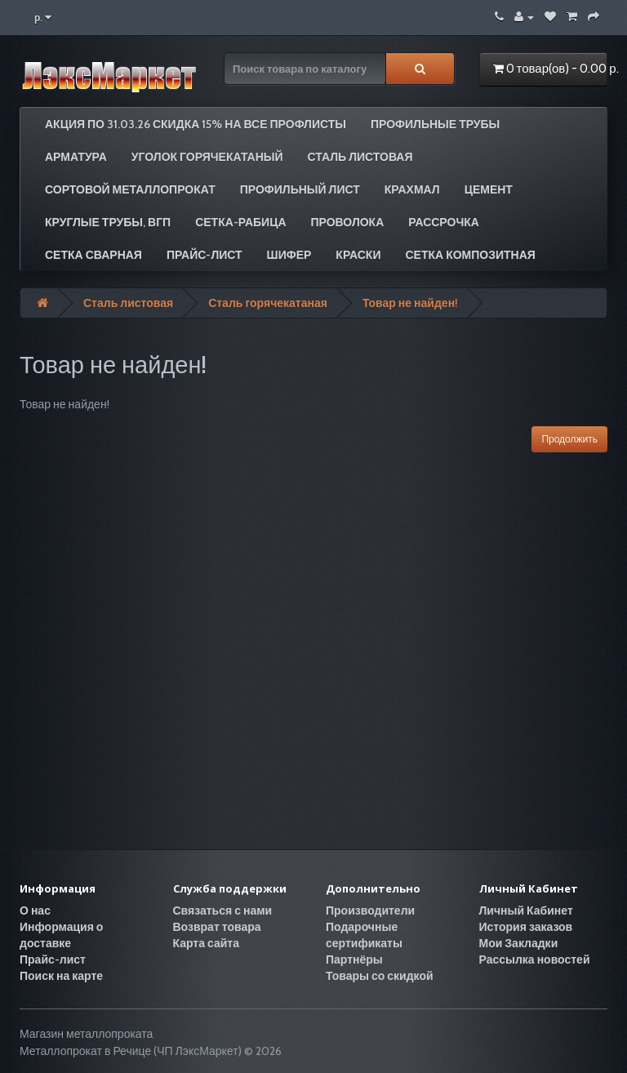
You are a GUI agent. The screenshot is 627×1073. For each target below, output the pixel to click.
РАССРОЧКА (443, 222)
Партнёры (354, 959)
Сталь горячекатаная (267, 303)
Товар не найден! (410, 303)
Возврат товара (217, 926)
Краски (358, 254)
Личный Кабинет (526, 910)
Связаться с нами (223, 910)
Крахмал (412, 189)
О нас (35, 910)
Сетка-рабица (240, 222)
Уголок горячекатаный (207, 156)
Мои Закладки (518, 943)
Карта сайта (206, 943)
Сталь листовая (360, 156)
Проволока (348, 222)
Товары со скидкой (380, 975)
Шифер (289, 254)
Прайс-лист (204, 254)
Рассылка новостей (534, 959)
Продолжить (569, 439)
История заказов (526, 926)
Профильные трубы (435, 124)
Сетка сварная (93, 254)
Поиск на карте (61, 975)
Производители (370, 910)
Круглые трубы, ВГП (108, 222)
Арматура (76, 156)
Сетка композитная (470, 254)
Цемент (489, 189)
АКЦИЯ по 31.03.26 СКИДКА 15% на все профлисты (195, 124)
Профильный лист (300, 189)
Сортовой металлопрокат (130, 189)
